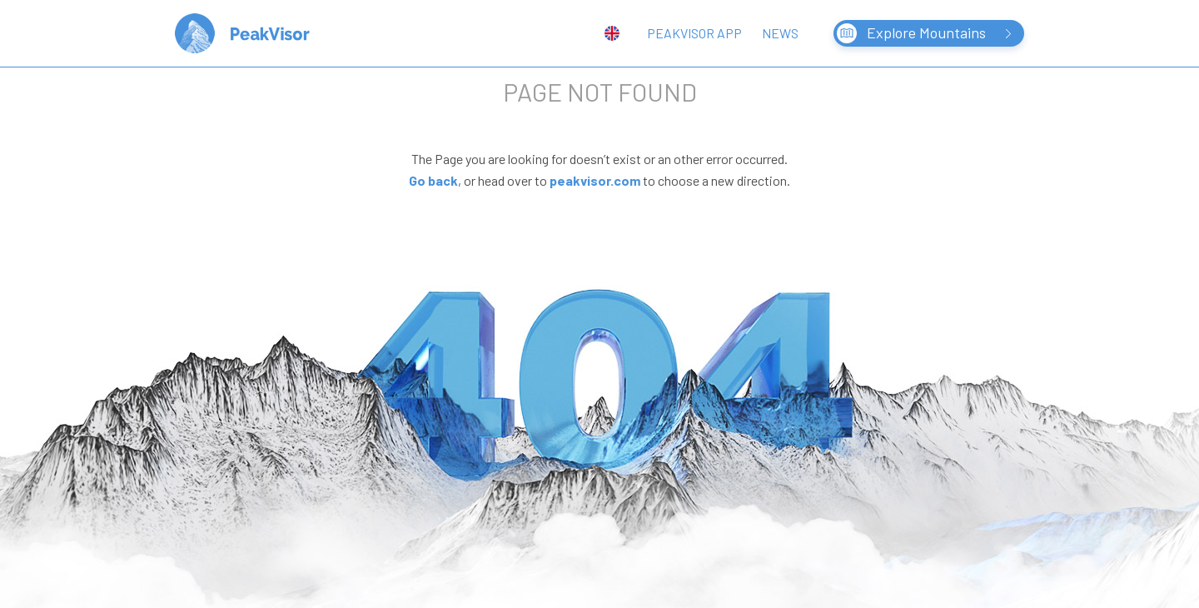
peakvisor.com (595, 180)
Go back (433, 180)
